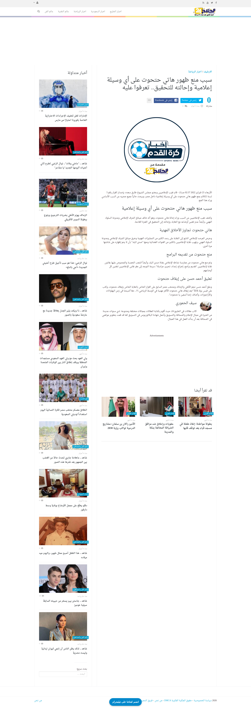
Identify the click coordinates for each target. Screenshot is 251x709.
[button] (35, 3)
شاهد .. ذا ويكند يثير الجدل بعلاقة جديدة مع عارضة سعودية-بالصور (65, 313)
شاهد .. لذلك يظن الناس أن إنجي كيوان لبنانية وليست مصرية (64, 651)
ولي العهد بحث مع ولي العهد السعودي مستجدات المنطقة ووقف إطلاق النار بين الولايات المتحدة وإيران (63, 363)
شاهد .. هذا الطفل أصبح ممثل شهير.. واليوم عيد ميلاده (63, 555)
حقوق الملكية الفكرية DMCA (178, 700)
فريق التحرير (146, 700)
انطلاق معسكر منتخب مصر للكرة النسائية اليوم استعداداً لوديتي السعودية (63, 412)
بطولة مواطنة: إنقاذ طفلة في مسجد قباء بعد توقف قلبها (195, 426)
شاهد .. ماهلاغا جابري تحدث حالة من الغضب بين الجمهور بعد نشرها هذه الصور (64, 460)
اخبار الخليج (115, 11)
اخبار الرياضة (80, 11)
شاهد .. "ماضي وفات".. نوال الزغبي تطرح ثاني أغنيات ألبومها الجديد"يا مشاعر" (63, 166)
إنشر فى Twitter (189, 100)
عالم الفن (49, 11)
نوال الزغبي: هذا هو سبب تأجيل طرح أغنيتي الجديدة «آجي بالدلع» (64, 265)
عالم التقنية (63, 11)
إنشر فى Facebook (163, 100)
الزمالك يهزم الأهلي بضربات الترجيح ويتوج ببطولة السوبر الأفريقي (65, 217)
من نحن (158, 700)
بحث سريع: (81, 669)
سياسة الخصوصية (203, 700)
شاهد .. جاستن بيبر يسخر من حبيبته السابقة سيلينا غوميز (65, 603)
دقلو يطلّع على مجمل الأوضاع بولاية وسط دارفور (66, 508)
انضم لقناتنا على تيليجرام (125, 701)
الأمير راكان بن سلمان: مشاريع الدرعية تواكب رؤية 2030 (119, 426)
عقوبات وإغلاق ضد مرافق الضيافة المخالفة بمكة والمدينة (159, 428)
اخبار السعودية (98, 11)
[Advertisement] (125, 41)
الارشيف (208, 72)
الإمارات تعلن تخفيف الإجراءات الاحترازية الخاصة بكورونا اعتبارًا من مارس (66, 118)
